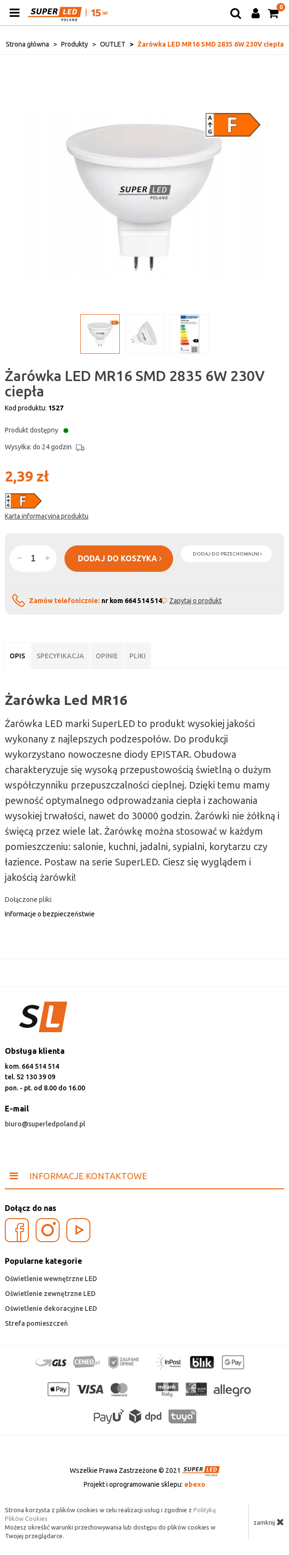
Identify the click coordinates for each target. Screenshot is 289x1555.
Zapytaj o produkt (195, 601)
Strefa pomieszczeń (36, 1323)
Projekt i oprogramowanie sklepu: (144, 1484)
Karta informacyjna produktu (46, 516)
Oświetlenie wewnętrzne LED (51, 1279)
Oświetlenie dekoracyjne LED (51, 1308)
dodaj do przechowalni (227, 553)
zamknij (268, 1522)
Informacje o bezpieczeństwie (50, 914)
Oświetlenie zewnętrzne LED (50, 1293)
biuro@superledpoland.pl (45, 1124)
